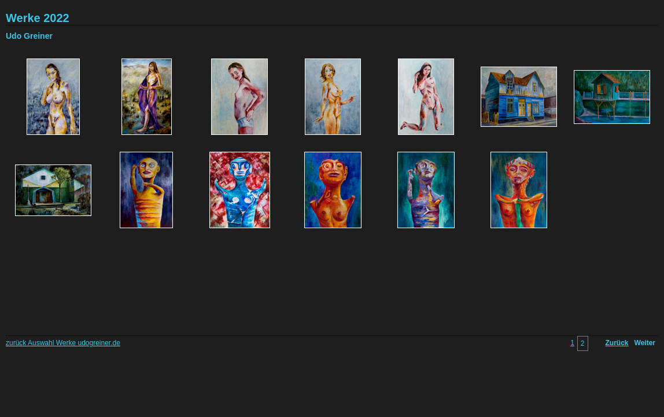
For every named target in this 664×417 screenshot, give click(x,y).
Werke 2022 (37, 18)
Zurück (617, 343)
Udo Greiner (29, 36)
